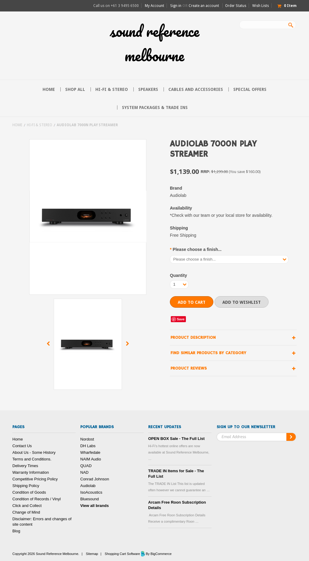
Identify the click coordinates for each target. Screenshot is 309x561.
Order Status (235, 6)
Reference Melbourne (154, 43)
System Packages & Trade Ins (155, 107)
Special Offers (249, 89)
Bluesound (89, 499)
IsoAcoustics (91, 492)
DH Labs (88, 446)
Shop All (75, 89)
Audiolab (88, 485)
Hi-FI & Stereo (111, 89)
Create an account (204, 6)
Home (17, 125)
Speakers (148, 89)
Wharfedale (90, 452)
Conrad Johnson (94, 479)
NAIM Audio (90, 459)
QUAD (86, 465)
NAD (84, 472)
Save (181, 319)
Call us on (116, 6)
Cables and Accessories (195, 89)
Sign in (175, 6)
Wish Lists (260, 6)
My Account (154, 6)
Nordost (87, 439)
